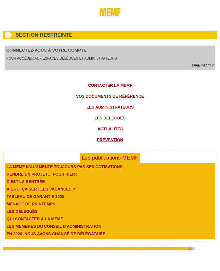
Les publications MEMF (110, 158)
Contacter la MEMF (110, 85)
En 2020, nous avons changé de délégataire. (57, 233)
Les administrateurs (110, 107)
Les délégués (110, 118)
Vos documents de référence (110, 96)
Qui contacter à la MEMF (35, 219)
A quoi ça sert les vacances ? (41, 189)
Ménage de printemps (31, 204)
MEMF (110, 12)
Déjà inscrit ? (203, 65)
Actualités (110, 129)
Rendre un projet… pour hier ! (42, 174)
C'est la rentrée (26, 181)
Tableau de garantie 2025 (35, 196)
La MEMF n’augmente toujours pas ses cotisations (65, 166)
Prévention (110, 140)
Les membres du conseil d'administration (54, 226)
